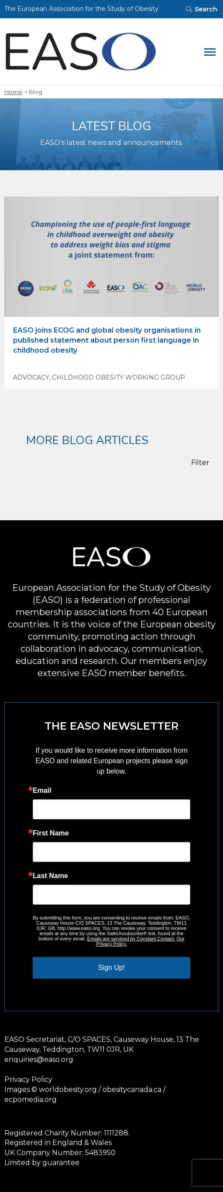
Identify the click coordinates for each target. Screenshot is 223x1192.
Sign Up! (111, 967)
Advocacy (31, 377)
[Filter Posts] (205, 463)
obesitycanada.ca (132, 1089)
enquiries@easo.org (38, 1059)
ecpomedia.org (30, 1099)
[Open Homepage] (98, 51)
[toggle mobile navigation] (209, 51)
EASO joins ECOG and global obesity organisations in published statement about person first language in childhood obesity (107, 340)
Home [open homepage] (13, 91)
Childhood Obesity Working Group (118, 377)
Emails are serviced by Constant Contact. (131, 938)
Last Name (50, 875)
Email (42, 790)
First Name (51, 833)
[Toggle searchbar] (201, 9)
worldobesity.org (68, 1089)
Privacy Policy (28, 1079)
